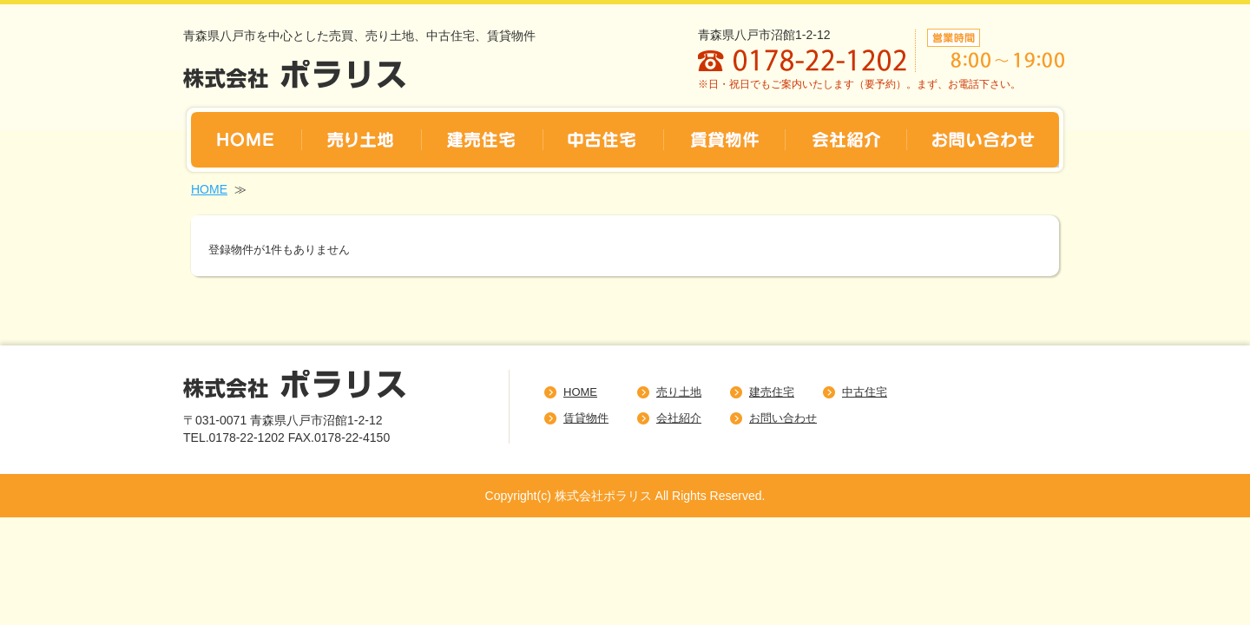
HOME (209, 189)
